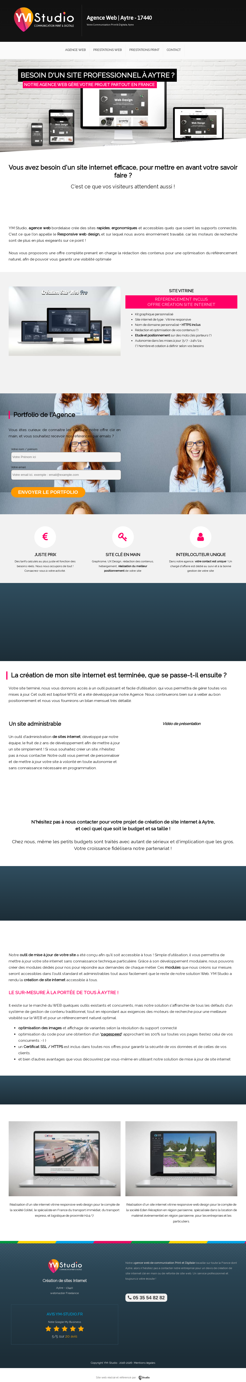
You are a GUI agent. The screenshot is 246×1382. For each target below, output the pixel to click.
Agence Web (75, 50)
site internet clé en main (141, 1273)
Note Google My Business (64, 1321)
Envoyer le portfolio (47, 492)
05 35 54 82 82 (146, 1297)
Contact (174, 50)
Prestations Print (144, 50)
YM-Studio (110, 1362)
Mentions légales (144, 1362)
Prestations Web (107, 50)
